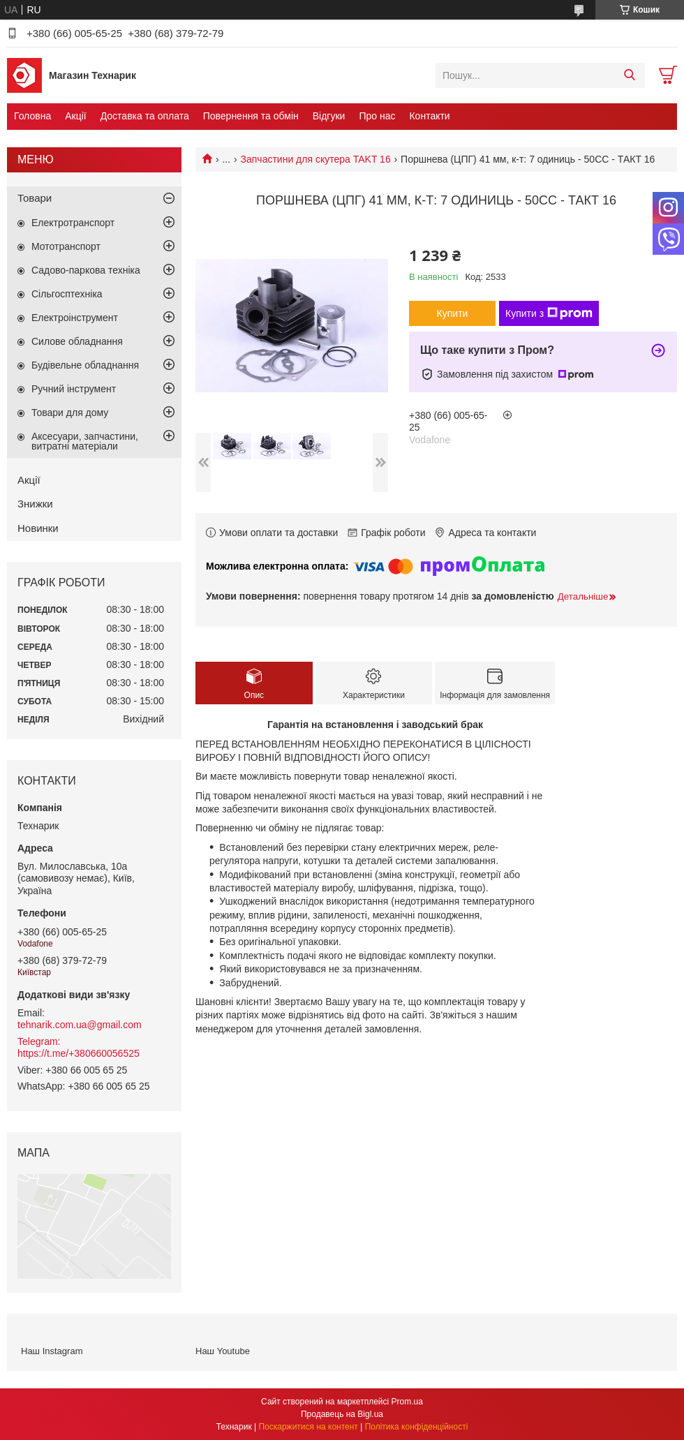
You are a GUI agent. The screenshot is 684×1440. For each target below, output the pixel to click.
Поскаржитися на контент (307, 1427)
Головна (32, 115)
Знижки (35, 504)
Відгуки (329, 115)
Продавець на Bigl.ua (342, 1414)
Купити (452, 313)
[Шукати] (629, 75)
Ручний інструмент (73, 388)
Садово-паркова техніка (85, 270)
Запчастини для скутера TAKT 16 (316, 159)
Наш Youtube (222, 1351)
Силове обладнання (77, 341)
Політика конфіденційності (416, 1427)
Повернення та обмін (251, 115)
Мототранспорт (66, 246)
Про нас (377, 115)
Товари (34, 198)
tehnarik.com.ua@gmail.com (79, 1024)
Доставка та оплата (145, 115)
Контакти (429, 115)
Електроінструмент (74, 317)
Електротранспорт (72, 222)
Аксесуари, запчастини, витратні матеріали (84, 441)
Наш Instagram (51, 1351)
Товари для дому (69, 412)
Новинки (38, 528)
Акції (75, 115)
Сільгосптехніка (67, 293)
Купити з (549, 313)
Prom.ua (407, 1401)
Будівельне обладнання (85, 365)
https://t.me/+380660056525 (78, 1053)
